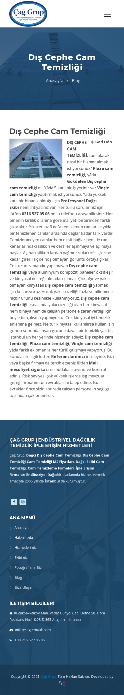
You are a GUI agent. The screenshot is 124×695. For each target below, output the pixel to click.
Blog (18, 577)
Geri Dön (101, 142)
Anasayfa (54, 80)
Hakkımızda (23, 537)
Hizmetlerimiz (25, 547)
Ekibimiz (21, 557)
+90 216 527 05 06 (29, 640)
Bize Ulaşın (23, 587)
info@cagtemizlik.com (32, 629)
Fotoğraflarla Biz (28, 567)
